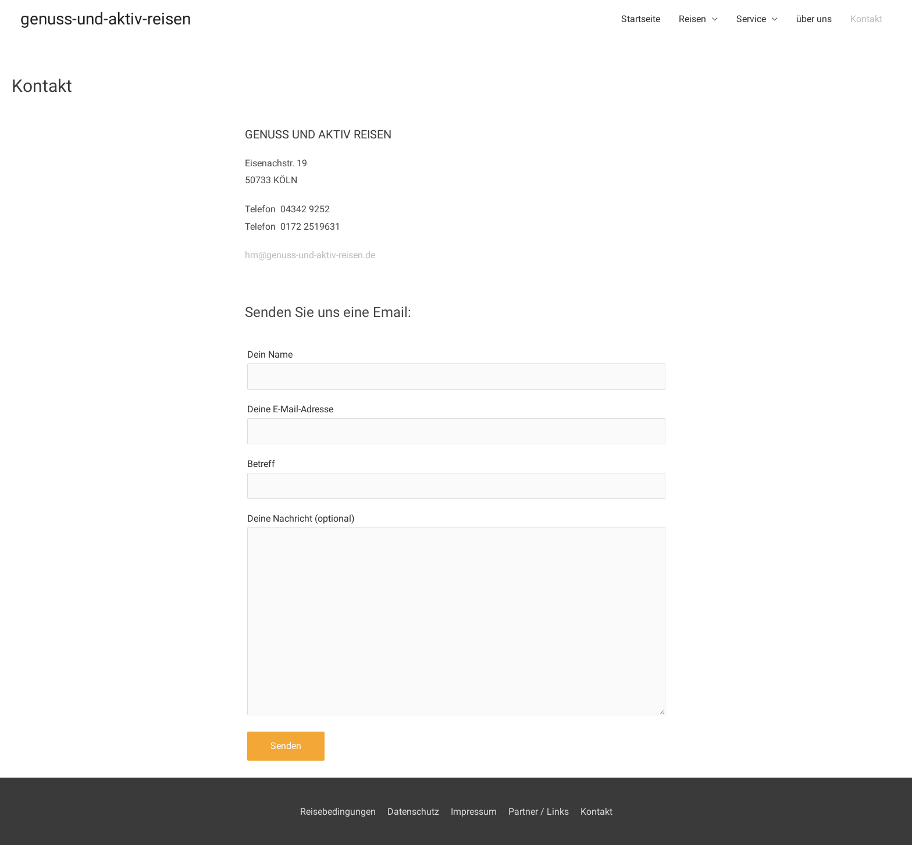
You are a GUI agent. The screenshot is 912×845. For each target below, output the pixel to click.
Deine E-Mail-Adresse (456, 424)
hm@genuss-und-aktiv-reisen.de (310, 255)
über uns (814, 18)
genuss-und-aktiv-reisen (105, 18)
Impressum (474, 811)
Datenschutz (413, 811)
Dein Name (456, 369)
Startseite (640, 18)
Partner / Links (538, 811)
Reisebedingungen (338, 811)
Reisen (692, 18)
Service (751, 18)
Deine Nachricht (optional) (456, 617)
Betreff (456, 478)
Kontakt (866, 18)
